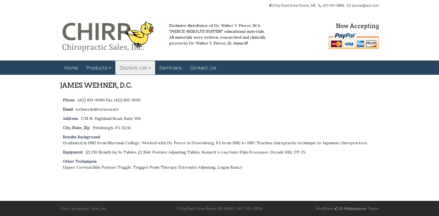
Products (97, 68)
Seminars (170, 68)
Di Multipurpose (350, 208)
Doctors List (134, 68)
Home (71, 68)
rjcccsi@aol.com (365, 5)
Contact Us (203, 68)
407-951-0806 (333, 5)
